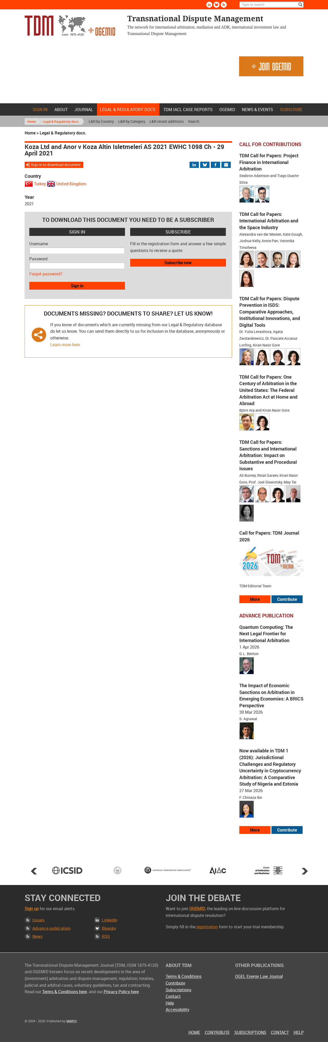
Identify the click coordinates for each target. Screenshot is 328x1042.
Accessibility (177, 1009)
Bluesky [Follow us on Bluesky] (216, 5)
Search (193, 121)
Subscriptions (178, 990)
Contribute (175, 983)
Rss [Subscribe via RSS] (224, 5)
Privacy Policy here (121, 992)
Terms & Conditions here (64, 992)
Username (38, 244)
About (61, 109)
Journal (83, 109)
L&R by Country (101, 121)
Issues (38, 920)
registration (207, 927)
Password (38, 259)
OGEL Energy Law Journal (259, 976)
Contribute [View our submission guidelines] (287, 599)
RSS (106, 936)
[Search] (271, 5)
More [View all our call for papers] (255, 599)
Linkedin (109, 920)
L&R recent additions (167, 121)
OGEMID (227, 109)
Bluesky (109, 928)
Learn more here (65, 345)
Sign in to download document (56, 164)
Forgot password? (45, 274)
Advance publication (51, 928)
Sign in (40, 109)
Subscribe (291, 109)
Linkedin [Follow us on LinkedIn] (209, 5)
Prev (34, 871)
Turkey (40, 184)
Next (305, 871)
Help (170, 1003)
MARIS (71, 1021)
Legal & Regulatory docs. (128, 109)
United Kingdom (71, 184)
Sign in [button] (77, 286)
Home (26, 109)
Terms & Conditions (183, 976)
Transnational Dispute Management (70, 26)
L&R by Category (131, 121)
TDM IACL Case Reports (188, 109)
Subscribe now (178, 262)
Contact (173, 996)
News (37, 936)
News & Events (257, 109)
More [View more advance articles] (255, 830)
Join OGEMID (271, 66)
